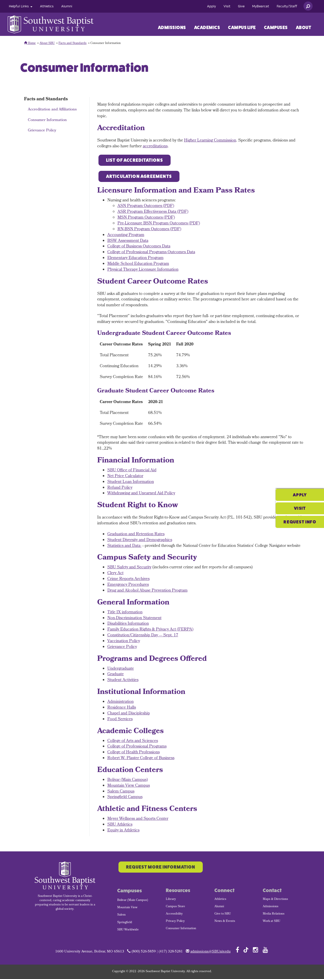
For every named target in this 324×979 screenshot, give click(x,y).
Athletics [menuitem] (220, 899)
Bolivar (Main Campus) (127, 780)
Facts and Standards (72, 43)
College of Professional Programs (137, 746)
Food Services (120, 719)
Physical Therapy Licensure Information (142, 269)
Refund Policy (119, 487)
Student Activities (122, 680)
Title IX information (125, 612)
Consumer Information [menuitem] (181, 928)
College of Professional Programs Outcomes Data (151, 252)
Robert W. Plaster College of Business (140, 758)
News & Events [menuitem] (224, 921)
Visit (227, 6)
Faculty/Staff (287, 6)
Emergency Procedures (128, 584)
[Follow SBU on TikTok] (246, 949)
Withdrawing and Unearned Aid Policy (141, 493)
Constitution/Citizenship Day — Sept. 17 (142, 635)
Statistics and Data (124, 546)
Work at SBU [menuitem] (271, 921)
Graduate (115, 674)
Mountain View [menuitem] (127, 907)
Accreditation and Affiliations (52, 109)
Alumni (66, 6)
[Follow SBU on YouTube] (265, 950)
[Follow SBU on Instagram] (255, 950)
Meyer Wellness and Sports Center (137, 818)
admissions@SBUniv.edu (210, 952)
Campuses (276, 27)
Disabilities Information (128, 623)
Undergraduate (120, 668)
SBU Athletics (119, 824)
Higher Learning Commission (210, 140)
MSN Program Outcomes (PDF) (146, 217)
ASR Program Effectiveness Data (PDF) (152, 211)
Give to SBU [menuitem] (222, 914)
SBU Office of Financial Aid (131, 470)
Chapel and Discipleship (128, 713)
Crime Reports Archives (128, 579)
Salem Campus (120, 791)
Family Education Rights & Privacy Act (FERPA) (150, 629)
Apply (211, 6)
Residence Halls (121, 707)
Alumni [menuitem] (219, 906)
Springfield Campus (125, 797)
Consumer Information (47, 120)
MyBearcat (260, 6)
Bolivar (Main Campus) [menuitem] (132, 900)
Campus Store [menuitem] (175, 906)
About (303, 27)
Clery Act (115, 573)
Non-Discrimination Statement (134, 618)
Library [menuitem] (171, 899)
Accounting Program (125, 235)
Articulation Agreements (139, 176)
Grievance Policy (42, 130)
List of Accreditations (134, 160)
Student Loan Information (130, 482)
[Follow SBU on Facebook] (237, 950)
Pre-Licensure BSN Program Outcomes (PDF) (158, 223)
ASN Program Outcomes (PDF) (145, 206)
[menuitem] (20, 6)
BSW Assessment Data (127, 241)
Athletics (47, 6)
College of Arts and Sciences (132, 741)
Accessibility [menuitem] (174, 914)
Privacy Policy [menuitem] (175, 921)
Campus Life (242, 27)
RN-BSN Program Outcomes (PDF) (149, 229)
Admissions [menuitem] (270, 906)
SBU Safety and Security (129, 567)
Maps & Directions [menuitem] (275, 899)
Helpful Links (20, 6)
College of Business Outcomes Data (138, 246)
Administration (120, 701)
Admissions (172, 27)
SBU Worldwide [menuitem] (128, 930)
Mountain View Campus (128, 785)
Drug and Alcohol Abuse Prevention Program (147, 590)
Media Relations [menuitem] (274, 914)
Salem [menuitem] (121, 915)
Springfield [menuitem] (124, 922)
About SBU (47, 43)
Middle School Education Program (138, 264)
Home (30, 43)
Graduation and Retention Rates (136, 534)
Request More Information (160, 867)
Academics (207, 27)
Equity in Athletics (123, 830)
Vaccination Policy (123, 641)
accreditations (155, 146)
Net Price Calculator (125, 476)
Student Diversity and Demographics (139, 540)
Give (241, 6)
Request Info (297, 502)
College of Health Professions (133, 752)
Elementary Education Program (135, 258)
